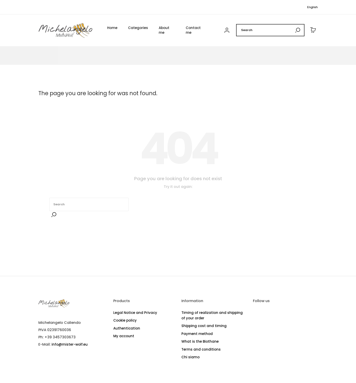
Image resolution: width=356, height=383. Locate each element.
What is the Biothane (200, 341)
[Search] (270, 30)
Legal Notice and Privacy (135, 312)
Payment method (197, 333)
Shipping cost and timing (204, 325)
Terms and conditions (201, 349)
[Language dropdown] (312, 7)
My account (123, 336)
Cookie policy (125, 320)
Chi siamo (190, 357)
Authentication (126, 328)
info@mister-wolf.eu (70, 344)
